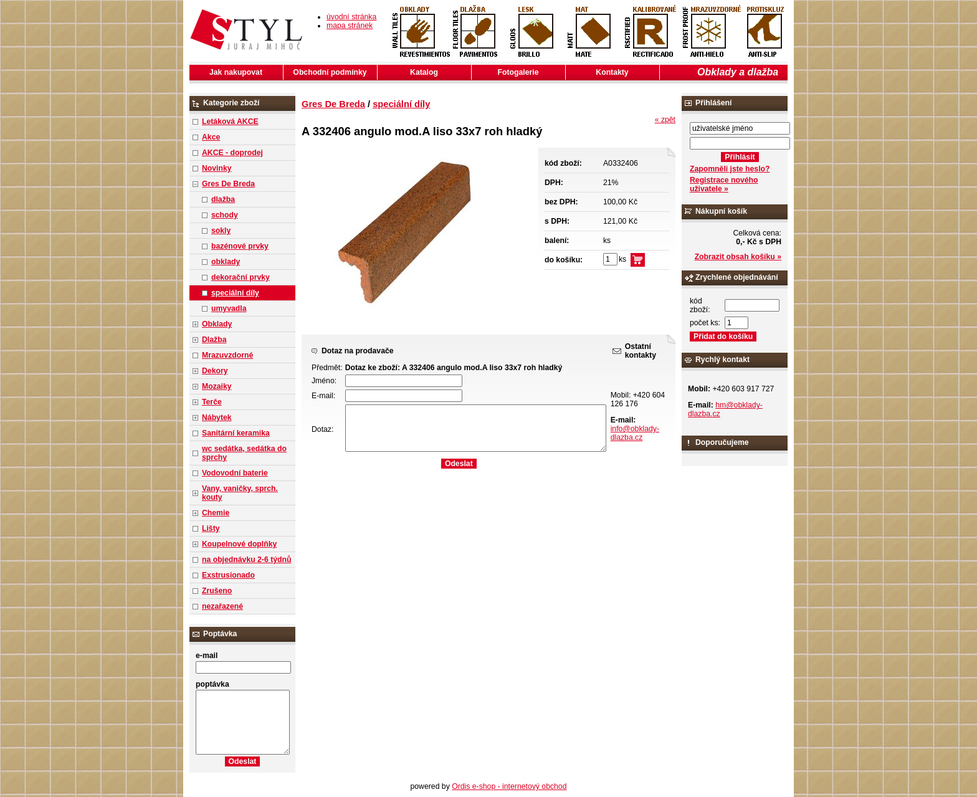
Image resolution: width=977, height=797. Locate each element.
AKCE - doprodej (232, 152)
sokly (221, 230)
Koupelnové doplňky (239, 544)
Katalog (424, 72)
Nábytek (217, 417)
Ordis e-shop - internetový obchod (509, 786)
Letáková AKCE (230, 121)
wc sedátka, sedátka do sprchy (244, 453)
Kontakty (612, 72)
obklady (225, 261)
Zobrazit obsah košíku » (738, 256)
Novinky (217, 168)
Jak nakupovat (235, 72)
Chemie (215, 512)
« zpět (665, 119)
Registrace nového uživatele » (724, 184)
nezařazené (222, 606)
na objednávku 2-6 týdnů (246, 559)
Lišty (211, 528)
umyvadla (228, 308)
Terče (212, 402)
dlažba (223, 199)
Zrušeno (217, 590)
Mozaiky (217, 386)
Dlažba (214, 339)
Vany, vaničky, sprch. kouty (240, 493)
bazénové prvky (240, 246)
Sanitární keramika (236, 433)
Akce (211, 137)
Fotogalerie (518, 72)
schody (224, 215)
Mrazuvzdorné (227, 355)
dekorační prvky (240, 277)
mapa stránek (349, 25)
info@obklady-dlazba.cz (635, 433)
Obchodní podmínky (329, 72)
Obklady (217, 324)
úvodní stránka (351, 16)
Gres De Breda (228, 183)
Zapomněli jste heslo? (730, 169)
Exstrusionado (228, 575)
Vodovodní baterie (235, 473)
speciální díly (235, 293)
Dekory (214, 370)
